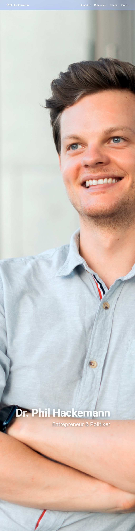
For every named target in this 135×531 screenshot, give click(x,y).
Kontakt (113, 5)
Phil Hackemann (18, 5)
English (124, 5)
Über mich (85, 5)
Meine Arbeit (100, 5)
